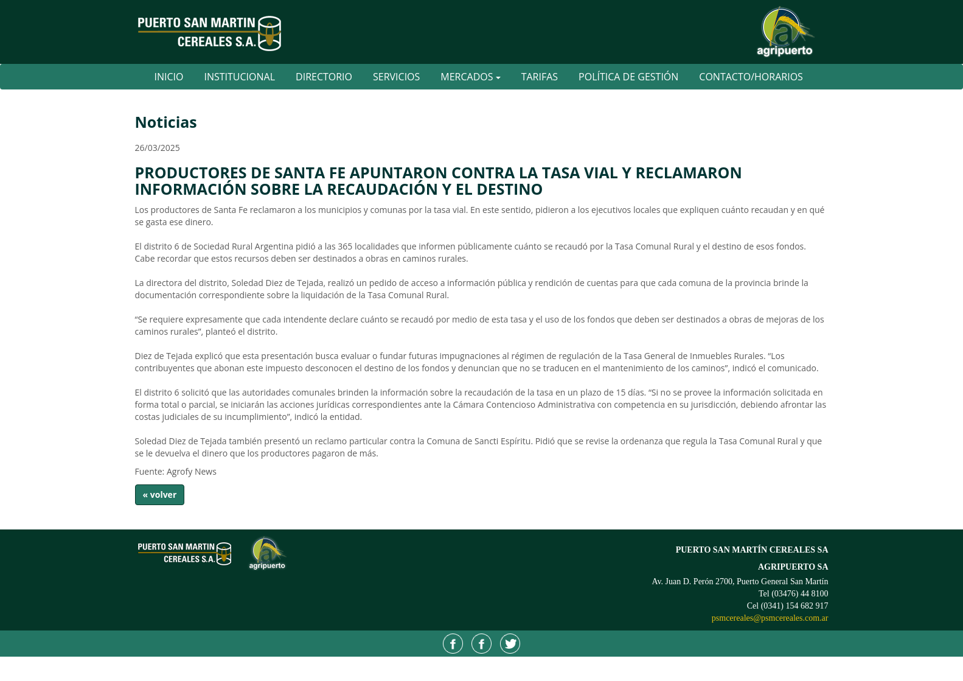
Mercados (470, 76)
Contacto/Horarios (751, 76)
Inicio (169, 76)
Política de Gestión (628, 76)
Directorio (324, 76)
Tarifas (539, 76)
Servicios (396, 76)
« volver (160, 494)
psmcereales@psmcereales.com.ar (770, 618)
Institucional (239, 76)
